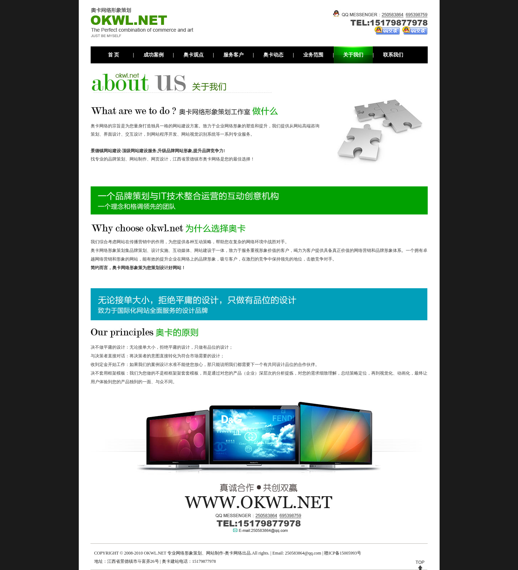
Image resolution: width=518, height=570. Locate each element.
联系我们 (393, 55)
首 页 (113, 55)
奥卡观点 (193, 55)
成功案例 (154, 55)
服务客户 (233, 55)
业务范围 (313, 55)
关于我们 (353, 55)
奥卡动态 (273, 55)
